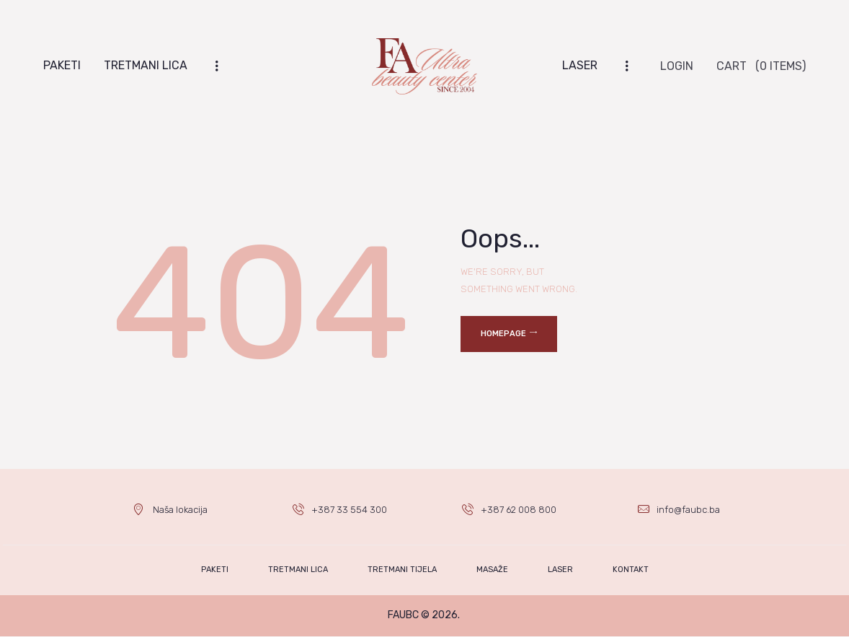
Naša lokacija (180, 509)
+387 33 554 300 (349, 509)
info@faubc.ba (688, 509)
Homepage (503, 333)
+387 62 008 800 (519, 509)
